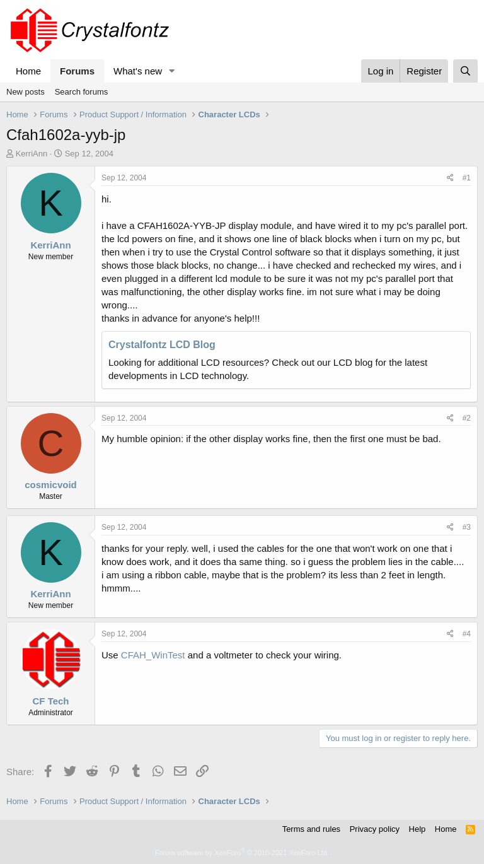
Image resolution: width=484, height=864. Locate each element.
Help (417, 829)
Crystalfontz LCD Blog (162, 344)
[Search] (465, 71)
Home (28, 71)
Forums (77, 71)
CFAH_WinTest (153, 655)
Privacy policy (375, 829)
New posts (25, 91)
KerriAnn (32, 153)
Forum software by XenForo (242, 852)
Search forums (81, 91)
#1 (467, 177)
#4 (467, 633)
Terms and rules (311, 829)
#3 (467, 527)
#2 (467, 418)
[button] (172, 71)
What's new (137, 71)
